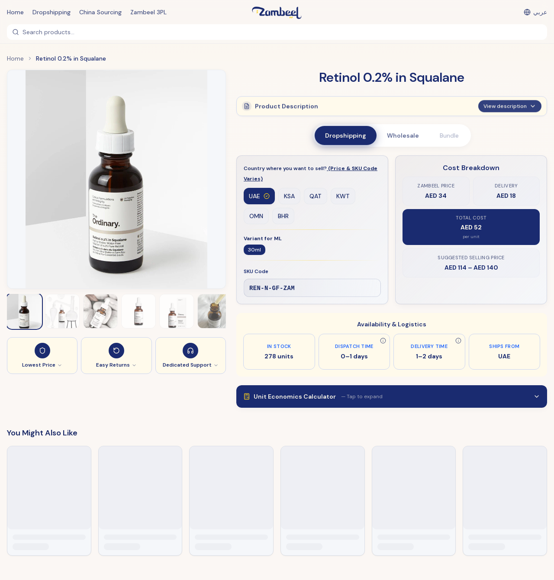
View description (509, 105)
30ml (254, 250)
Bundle (449, 135)
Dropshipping (51, 12)
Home (15, 12)
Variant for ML (263, 238)
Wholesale (403, 135)
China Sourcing (100, 12)
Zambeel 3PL (148, 12)
